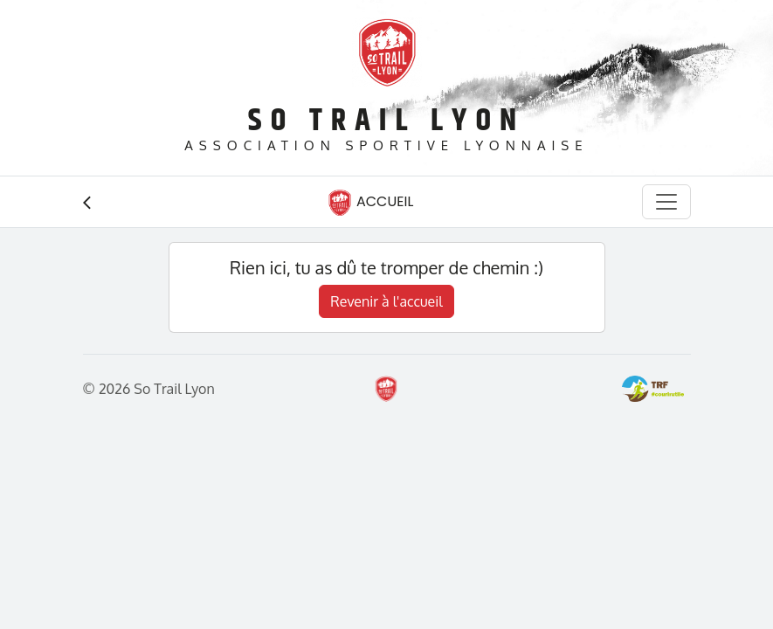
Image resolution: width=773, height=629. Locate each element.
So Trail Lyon (386, 121)
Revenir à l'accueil (386, 301)
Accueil (370, 203)
